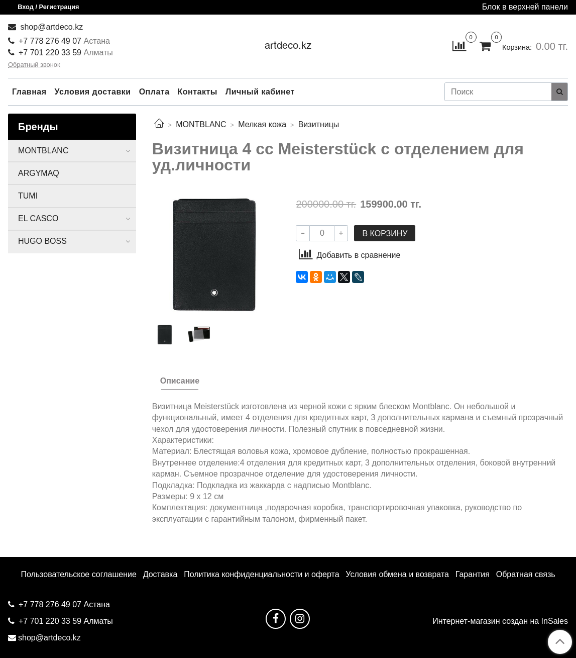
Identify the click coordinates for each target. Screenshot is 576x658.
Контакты (197, 91)
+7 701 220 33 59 (50, 52)
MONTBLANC (201, 124)
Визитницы (318, 124)
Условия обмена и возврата (397, 574)
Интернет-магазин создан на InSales (500, 621)
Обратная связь (525, 574)
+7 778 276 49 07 (51, 41)
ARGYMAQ (38, 173)
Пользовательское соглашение (78, 574)
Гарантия (472, 574)
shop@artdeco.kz (50, 27)
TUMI (28, 196)
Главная (29, 91)
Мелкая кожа (262, 124)
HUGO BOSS (42, 241)
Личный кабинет (260, 91)
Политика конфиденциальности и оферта (261, 574)
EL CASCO (38, 218)
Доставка (160, 574)
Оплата (154, 91)
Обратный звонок (34, 65)
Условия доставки (93, 91)
